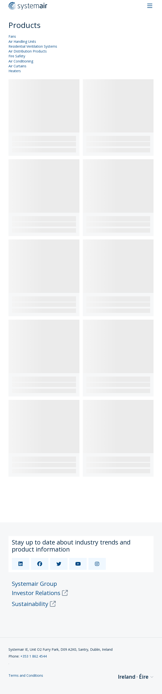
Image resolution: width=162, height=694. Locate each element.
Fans (12, 37)
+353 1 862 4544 (33, 656)
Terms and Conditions (25, 676)
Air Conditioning (20, 61)
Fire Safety (16, 56)
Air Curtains (17, 66)
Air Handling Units (22, 42)
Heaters (14, 71)
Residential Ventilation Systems (32, 46)
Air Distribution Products (27, 51)
